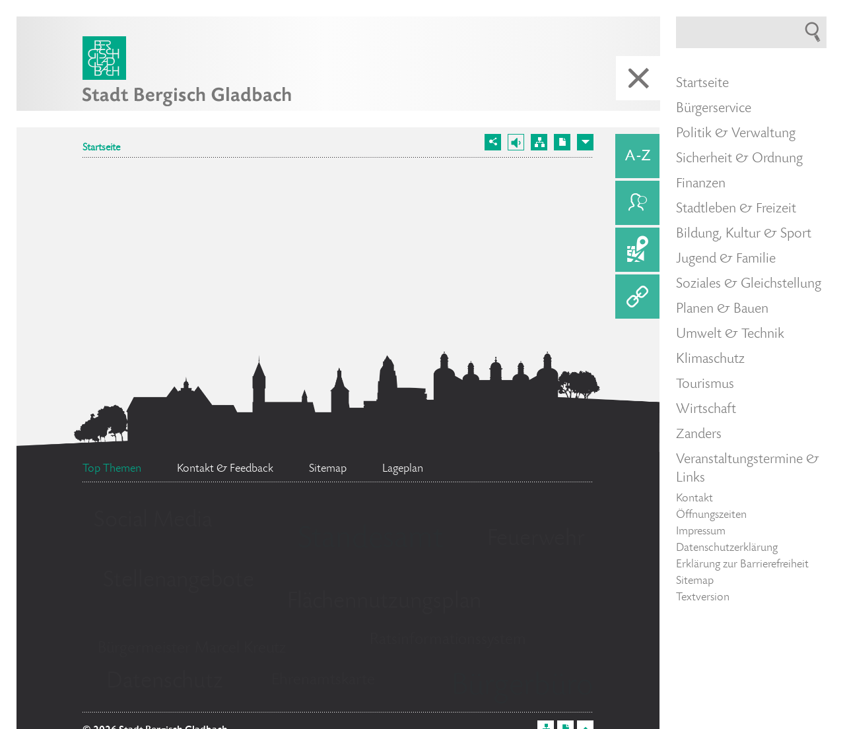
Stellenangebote (178, 581)
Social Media (153, 521)
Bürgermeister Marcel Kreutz (192, 649)
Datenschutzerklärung (727, 548)
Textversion (702, 598)
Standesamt (370, 540)
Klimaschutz (710, 359)
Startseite (101, 148)
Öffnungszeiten (711, 515)
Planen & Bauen (722, 309)
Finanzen (701, 184)
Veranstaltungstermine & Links (747, 469)
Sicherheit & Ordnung (739, 159)
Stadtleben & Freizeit (736, 209)
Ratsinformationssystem (448, 640)
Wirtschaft (706, 409)
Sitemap (695, 581)
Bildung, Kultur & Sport (743, 234)
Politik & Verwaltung (735, 134)
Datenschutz (164, 682)
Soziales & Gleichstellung (748, 284)
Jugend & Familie (726, 259)
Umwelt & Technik (730, 334)
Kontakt (694, 499)
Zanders (699, 435)
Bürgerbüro (522, 687)
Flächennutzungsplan (384, 602)
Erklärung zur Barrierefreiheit (742, 565)
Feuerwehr (536, 540)
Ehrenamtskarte (323, 680)
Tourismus (705, 384)
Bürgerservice (713, 109)
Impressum (701, 532)
